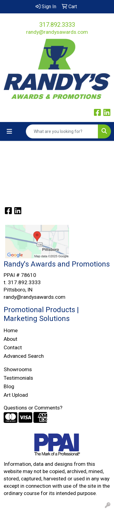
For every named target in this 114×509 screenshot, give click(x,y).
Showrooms (18, 369)
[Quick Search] (62, 131)
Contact (13, 347)
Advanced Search (24, 356)
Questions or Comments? (33, 408)
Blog (9, 386)
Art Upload (16, 395)
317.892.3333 (57, 24)
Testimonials (18, 378)
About (10, 339)
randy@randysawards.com (57, 32)
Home (11, 330)
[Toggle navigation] (9, 131)
